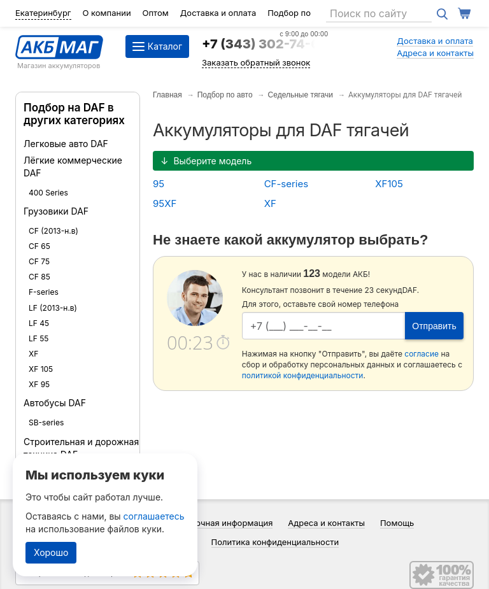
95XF (164, 203)
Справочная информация (222, 523)
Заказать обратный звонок (256, 62)
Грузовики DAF (56, 211)
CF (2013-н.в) (53, 231)
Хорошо (51, 552)
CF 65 (39, 246)
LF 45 (39, 323)
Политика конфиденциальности (275, 542)
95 (158, 184)
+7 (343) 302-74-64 (265, 44)
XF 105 (41, 369)
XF (33, 353)
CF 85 (39, 276)
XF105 (389, 184)
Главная (167, 94)
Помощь (397, 523)
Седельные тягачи (300, 94)
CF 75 (39, 261)
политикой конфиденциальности (303, 375)
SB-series (46, 422)
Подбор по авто (225, 94)
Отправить (434, 326)
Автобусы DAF (55, 402)
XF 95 (39, 384)
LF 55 (38, 338)
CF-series (286, 184)
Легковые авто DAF (66, 143)
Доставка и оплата (218, 13)
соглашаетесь (154, 516)
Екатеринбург (43, 13)
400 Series (48, 192)
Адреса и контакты (435, 53)
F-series (44, 292)
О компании (106, 13)
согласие (421, 353)
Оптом (156, 13)
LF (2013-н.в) (53, 308)
